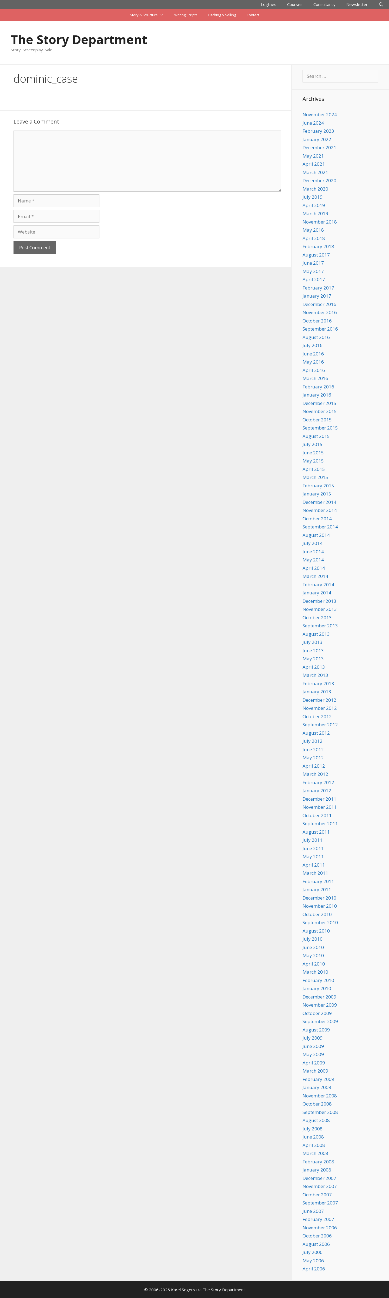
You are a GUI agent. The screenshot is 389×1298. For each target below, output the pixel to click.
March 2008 (315, 1153)
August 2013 (316, 634)
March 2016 (315, 378)
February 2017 (318, 288)
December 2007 (319, 1178)
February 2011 (318, 881)
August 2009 (316, 1030)
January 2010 (317, 988)
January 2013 (317, 691)
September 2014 (320, 527)
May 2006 (313, 1260)
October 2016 (317, 321)
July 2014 (313, 543)
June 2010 (313, 947)
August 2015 (316, 436)
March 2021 (315, 172)
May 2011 (313, 856)
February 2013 (318, 683)
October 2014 (317, 518)
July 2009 (313, 1038)
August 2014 (316, 535)
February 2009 (318, 1079)
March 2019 (315, 213)
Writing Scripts (185, 14)
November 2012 (320, 708)
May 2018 (313, 230)
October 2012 (317, 716)
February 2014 (318, 584)
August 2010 (316, 931)
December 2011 (319, 799)
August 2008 (316, 1120)
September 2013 (320, 626)
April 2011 (314, 865)
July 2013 (313, 642)
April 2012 (314, 766)
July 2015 (313, 444)
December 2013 (319, 601)
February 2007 (318, 1219)
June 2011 (313, 848)
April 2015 (314, 469)
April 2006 (314, 1269)
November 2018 (320, 222)
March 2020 (315, 189)
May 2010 (313, 955)
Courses (295, 4)
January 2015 (317, 494)
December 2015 (319, 403)
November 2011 (320, 807)
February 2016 (318, 387)
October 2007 (317, 1195)
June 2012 (313, 749)
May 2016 (313, 362)
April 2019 (314, 205)
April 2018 (314, 238)
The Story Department (79, 39)
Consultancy (324, 4)
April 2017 (314, 279)
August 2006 (316, 1244)
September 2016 (320, 329)
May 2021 (313, 156)
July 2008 (313, 1129)
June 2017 (313, 263)
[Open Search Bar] (381, 4)
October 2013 (317, 617)
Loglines (268, 4)
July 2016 (313, 345)
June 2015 (313, 453)
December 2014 (319, 502)
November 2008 (320, 1096)
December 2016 (319, 304)
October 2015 (317, 420)
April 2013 (314, 667)
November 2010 (320, 906)
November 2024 (320, 114)
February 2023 (318, 131)
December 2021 (319, 147)
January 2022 (317, 139)
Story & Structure (149, 15)
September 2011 (320, 823)
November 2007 (320, 1186)
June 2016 (313, 354)
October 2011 (317, 815)
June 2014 (313, 551)
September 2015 (320, 428)
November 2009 (320, 1005)
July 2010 (313, 939)
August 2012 (316, 733)
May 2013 (313, 658)
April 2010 (314, 964)
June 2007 (313, 1211)
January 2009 (317, 1087)
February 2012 (318, 782)
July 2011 (313, 840)
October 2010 (317, 914)
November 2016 (320, 312)
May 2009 (313, 1054)
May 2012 (313, 757)
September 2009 (320, 1021)
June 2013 (313, 650)
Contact (253, 14)
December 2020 (319, 180)
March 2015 (315, 477)
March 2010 (315, 972)
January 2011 (317, 889)
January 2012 (317, 790)
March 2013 (315, 675)
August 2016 (316, 337)
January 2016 (317, 395)
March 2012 (315, 774)
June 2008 (313, 1137)
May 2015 (313, 461)
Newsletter (357, 4)
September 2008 (320, 1112)
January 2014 (317, 593)
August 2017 (316, 255)
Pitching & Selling (222, 14)
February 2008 (318, 1162)
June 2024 (313, 123)
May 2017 (313, 271)
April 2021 (314, 164)
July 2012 (313, 741)
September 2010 (320, 922)
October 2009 (317, 1013)
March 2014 (315, 576)
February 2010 (318, 980)
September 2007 (320, 1203)
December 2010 (319, 898)
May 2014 (313, 560)
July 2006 (313, 1252)
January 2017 (317, 296)
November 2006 (320, 1227)
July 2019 (313, 197)
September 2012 (320, 724)
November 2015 (320, 411)
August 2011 (316, 832)
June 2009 (313, 1046)
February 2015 (318, 485)
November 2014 (320, 510)
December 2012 (319, 700)
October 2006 (317, 1236)
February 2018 (318, 246)
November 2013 (320, 609)
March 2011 (315, 873)
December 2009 (319, 997)
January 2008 (317, 1170)
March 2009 (315, 1071)
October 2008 (317, 1104)
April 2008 (314, 1145)
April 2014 (314, 568)
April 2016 (314, 370)
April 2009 (314, 1063)
